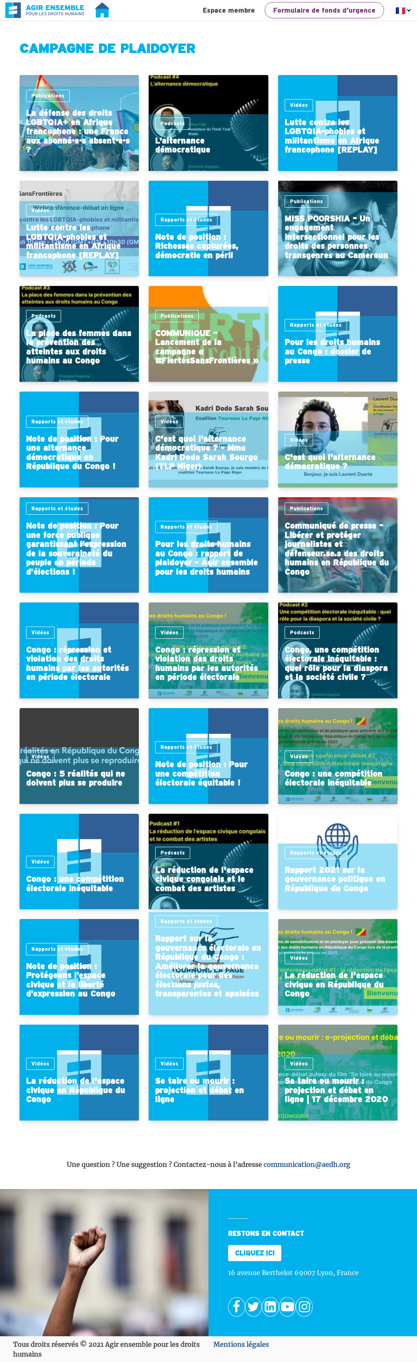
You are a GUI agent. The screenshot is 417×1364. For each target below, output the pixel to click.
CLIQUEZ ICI (254, 1253)
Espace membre (229, 10)
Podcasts (172, 123)
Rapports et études (186, 219)
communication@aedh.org (306, 1164)
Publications (47, 95)
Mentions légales (241, 1344)
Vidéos (299, 105)
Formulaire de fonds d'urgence (324, 10)
